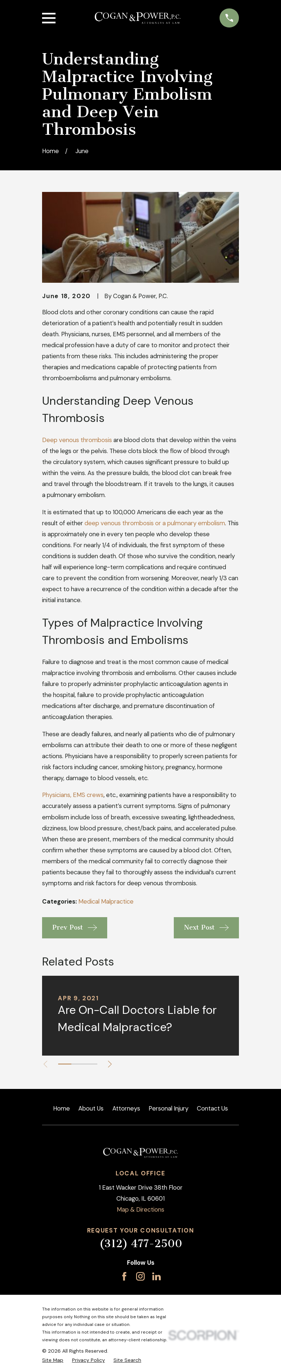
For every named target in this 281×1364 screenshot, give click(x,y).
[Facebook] (124, 1276)
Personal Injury (168, 1108)
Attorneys (126, 1108)
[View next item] (112, 1064)
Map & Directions (140, 1209)
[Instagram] (140, 1276)
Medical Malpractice (106, 901)
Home (61, 1108)
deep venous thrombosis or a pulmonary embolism (155, 523)
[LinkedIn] (156, 1276)
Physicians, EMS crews (73, 795)
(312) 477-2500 (140, 1243)
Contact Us (212, 1108)
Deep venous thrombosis (77, 440)
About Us (91, 1108)
